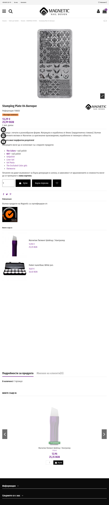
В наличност (7, 381)
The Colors (11, 151)
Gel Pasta (11, 162)
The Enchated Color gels (17, 165)
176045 (54, 451)
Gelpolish (11, 156)
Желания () (102, 2)
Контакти (23, 2)
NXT (8, 154)
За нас (16, 2)
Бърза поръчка (41, 183)
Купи (23, 183)
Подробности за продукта (18, 373)
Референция (8, 111)
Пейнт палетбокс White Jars (41, 265)
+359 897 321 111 (6, 2)
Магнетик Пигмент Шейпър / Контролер (47, 240)
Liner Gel (11, 159)
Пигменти (11, 168)
